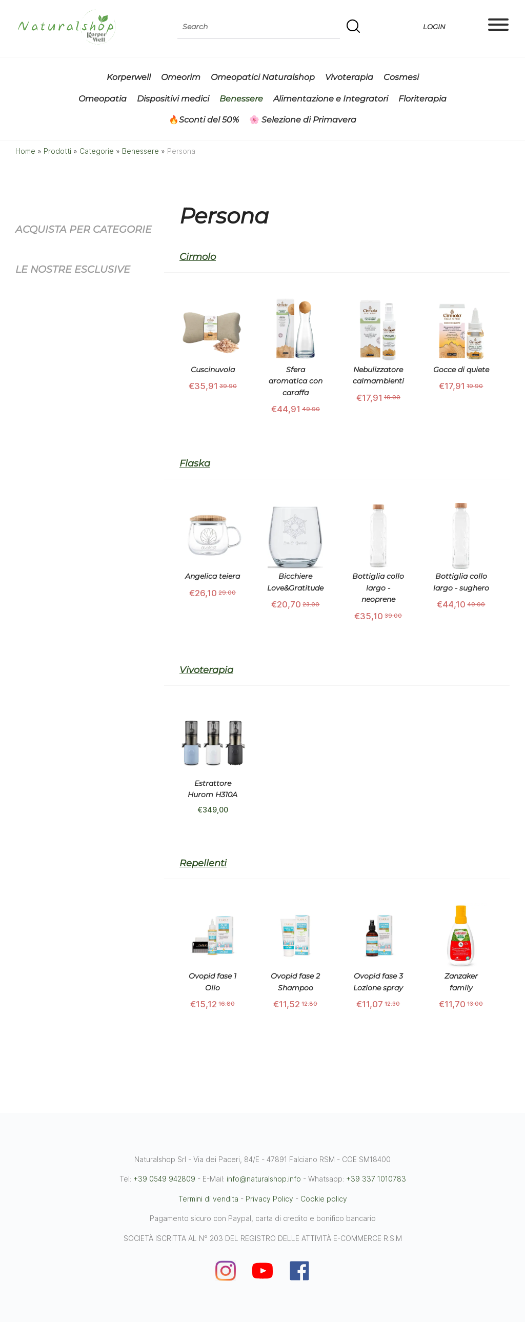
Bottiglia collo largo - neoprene (378, 588)
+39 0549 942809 (164, 1178)
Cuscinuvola (213, 369)
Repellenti (203, 863)
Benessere (241, 99)
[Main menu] (498, 26)
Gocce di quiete (461, 369)
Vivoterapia (349, 77)
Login (433, 27)
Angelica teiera (212, 576)
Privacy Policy (269, 1198)
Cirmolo (197, 256)
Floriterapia (422, 99)
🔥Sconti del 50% (204, 120)
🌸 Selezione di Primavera (302, 120)
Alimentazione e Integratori (330, 99)
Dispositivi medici (173, 99)
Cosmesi (401, 77)
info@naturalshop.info (264, 1178)
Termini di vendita (208, 1198)
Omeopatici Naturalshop (263, 77)
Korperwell (129, 77)
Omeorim (180, 77)
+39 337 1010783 (376, 1178)
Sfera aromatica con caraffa (295, 381)
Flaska (194, 463)
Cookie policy (323, 1198)
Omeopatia (102, 99)
